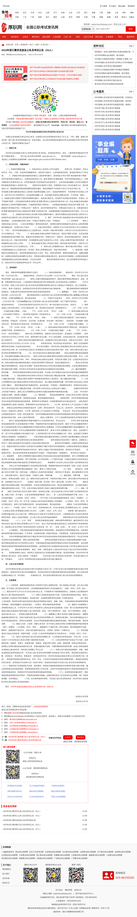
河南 (17, 17)
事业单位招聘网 (21, 852)
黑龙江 (124, 17)
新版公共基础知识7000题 (55, 119)
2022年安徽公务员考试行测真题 (107, 119)
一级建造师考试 (7, 852)
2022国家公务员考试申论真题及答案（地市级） (114, 101)
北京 (24, 13)
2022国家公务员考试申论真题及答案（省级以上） (113, 105)
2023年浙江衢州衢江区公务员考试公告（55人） (28, 737)
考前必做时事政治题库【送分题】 (29, 119)
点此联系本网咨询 (41, 706)
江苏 (78, 13)
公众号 (132, 445)
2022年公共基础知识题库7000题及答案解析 (112, 70)
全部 (37, 45)
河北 (40, 13)
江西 (101, 13)
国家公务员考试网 (23, 122)
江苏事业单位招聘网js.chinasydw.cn (24, 732)
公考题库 (109, 37)
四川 (47, 17)
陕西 (78, 17)
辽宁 (55, 13)
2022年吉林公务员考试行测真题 (107, 126)
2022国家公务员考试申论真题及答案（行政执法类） (114, 97)
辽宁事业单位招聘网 (105, 852)
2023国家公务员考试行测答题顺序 (108, 66)
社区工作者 (88, 37)
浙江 (86, 13)
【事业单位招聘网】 (36, 791)
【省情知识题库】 (58, 786)
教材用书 (130, 37)
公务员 (25, 37)
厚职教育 (131, 6)
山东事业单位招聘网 (53, 852)
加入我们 (6, 874)
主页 (16, 45)
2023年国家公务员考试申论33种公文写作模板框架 (114, 63)
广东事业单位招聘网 (62, 858)
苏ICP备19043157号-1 (84, 894)
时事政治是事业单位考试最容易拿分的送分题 (113, 77)
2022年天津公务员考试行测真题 (107, 112)
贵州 (70, 17)
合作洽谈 (6, 878)
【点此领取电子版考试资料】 (20, 125)
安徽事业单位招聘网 (62, 855)
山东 (70, 13)
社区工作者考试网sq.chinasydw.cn (23, 723)
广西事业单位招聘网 (79, 858)
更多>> (131, 46)
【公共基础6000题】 (37, 786)
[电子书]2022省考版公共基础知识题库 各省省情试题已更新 (52, 71)
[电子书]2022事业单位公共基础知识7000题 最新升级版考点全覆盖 (54, 79)
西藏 (109, 17)
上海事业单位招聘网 (114, 855)
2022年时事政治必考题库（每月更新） (110, 55)
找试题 (132, 455)
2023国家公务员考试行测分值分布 (108, 80)
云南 (63, 17)
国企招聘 (46, 37)
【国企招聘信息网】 (58, 791)
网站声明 (68, 890)
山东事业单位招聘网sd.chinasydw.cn (24, 729)
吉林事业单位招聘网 (123, 852)
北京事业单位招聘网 (70, 852)
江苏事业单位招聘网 (27, 855)
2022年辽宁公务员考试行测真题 (107, 122)
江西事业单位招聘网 (79, 855)
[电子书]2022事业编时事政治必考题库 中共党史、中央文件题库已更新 (56, 75)
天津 (32, 13)
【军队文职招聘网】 (58, 797)
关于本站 (59, 890)
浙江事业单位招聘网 (44, 855)
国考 (17, 13)
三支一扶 (67, 37)
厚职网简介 (6, 869)
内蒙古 (131, 17)
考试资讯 (14, 37)
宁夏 (93, 17)
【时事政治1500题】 (15, 786)
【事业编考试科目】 (15, 791)
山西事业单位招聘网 (88, 852)
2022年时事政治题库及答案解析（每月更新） (113, 73)
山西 (47, 13)
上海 (116, 13)
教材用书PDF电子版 (74, 119)
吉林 (63, 13)
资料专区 (98, 45)
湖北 (124, 13)
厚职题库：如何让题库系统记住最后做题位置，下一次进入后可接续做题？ (114, 52)
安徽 (93, 13)
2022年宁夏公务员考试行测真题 (107, 108)
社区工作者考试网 (36, 852)
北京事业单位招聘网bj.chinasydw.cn (24, 726)
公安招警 (57, 37)
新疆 (101, 17)
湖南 (132, 13)
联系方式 (6, 883)
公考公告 (44, 45)
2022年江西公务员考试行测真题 (107, 130)
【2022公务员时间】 (15, 797)
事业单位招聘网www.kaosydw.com (23, 719)
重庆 (55, 17)
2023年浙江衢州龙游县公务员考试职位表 (25, 740)
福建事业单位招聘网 (97, 855)
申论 (120, 37)
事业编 (132, 474)
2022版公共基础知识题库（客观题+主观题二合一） (113, 59)
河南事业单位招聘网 (44, 858)
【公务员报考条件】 (37, 797)
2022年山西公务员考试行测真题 (107, 115)
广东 (24, 17)
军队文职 (99, 37)
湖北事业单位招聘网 (9, 858)
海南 (40, 17)
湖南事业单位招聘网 (27, 858)
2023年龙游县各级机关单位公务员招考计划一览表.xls (32, 687)
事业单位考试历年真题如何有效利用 (109, 84)
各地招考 (24, 45)
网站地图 (121, 6)
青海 (116, 17)
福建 (109, 13)
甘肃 (86, 17)
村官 (78, 37)
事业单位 (36, 37)
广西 (32, 17)
